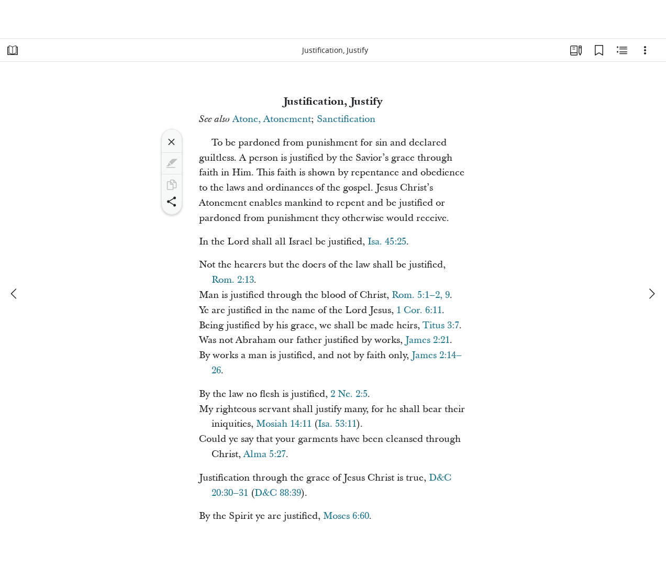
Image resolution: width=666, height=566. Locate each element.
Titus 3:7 (441, 325)
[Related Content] (622, 50)
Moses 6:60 (346, 516)
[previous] (14, 293)
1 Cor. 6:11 (419, 310)
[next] (651, 293)
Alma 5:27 (264, 454)
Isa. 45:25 (387, 241)
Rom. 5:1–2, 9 (421, 295)
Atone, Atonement (271, 119)
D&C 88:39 (277, 493)
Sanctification (346, 119)
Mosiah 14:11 (284, 423)
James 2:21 (427, 340)
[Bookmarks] (599, 50)
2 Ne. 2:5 (349, 394)
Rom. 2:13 (233, 279)
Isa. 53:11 (337, 423)
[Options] (645, 50)
